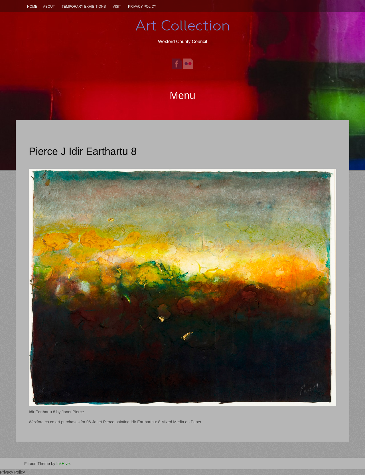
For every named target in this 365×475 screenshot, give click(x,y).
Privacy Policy (142, 7)
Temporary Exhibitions (84, 7)
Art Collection (182, 25)
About (49, 7)
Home (32, 7)
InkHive (63, 463)
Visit (117, 7)
